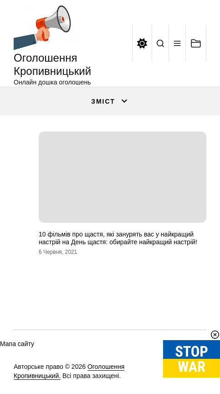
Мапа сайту (17, 343)
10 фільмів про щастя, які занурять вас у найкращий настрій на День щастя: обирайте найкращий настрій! (118, 238)
